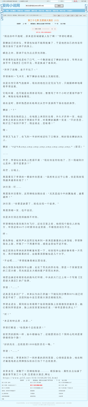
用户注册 (83, 1)
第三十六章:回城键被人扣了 (65, 382)
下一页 (56, 23)
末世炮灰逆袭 (62, 390)
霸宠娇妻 (32, 390)
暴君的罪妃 (33, 396)
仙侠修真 (27, 10)
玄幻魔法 (13, 10)
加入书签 (62, 23)
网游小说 (48, 10)
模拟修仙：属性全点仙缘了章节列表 (40, 23)
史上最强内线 (5, 393)
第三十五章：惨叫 (6, 382)
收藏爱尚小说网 (24, 1)
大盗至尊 (61, 396)
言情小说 (20, 10)
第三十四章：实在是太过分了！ (9, 385)
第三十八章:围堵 (6, 388)
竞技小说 (55, 10)
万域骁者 (32, 393)
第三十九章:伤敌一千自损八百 (66, 388)
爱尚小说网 (12, 5)
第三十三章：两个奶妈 (35, 382)
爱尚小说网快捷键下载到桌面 (10, 1)
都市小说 (34, 10)
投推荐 (19, 23)
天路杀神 (61, 393)
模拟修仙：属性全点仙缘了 (19, 15)
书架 (7, 10)
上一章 (24, 23)
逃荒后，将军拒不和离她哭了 (9, 390)
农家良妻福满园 (5, 396)
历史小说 (41, 10)
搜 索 (59, 5)
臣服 (3, 399)
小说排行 (69, 10)
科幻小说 (62, 10)
